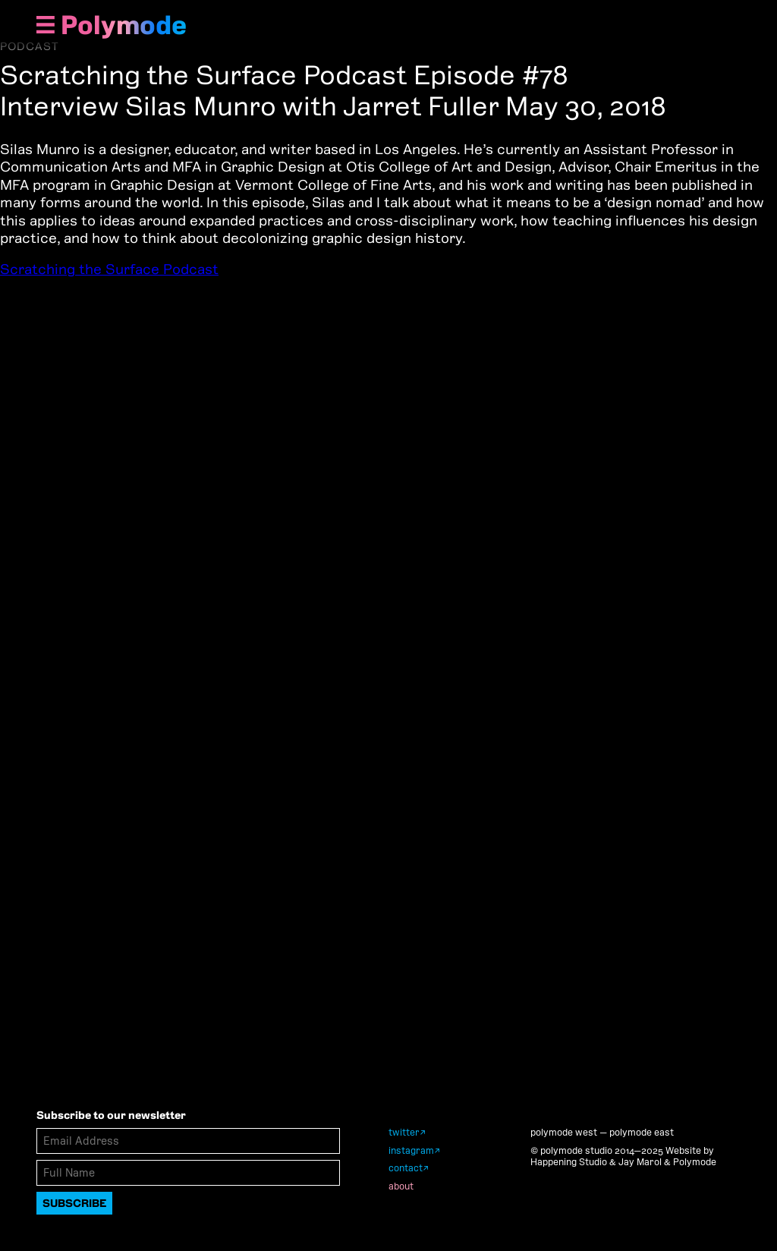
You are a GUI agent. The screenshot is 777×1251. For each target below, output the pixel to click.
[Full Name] (188, 1173)
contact (405, 1168)
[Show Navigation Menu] (45, 26)
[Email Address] (188, 1141)
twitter (404, 1132)
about (401, 1186)
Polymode (124, 25)
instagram (411, 1150)
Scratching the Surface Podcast (109, 269)
